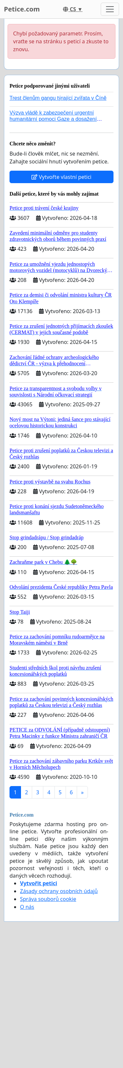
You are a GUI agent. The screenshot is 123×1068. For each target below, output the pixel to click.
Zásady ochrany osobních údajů (59, 891)
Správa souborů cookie (48, 899)
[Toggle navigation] (110, 9)
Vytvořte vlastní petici (61, 177)
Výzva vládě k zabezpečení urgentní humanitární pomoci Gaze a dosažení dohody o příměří (53, 119)
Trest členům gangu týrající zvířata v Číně (58, 98)
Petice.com (22, 9)
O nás (27, 906)
